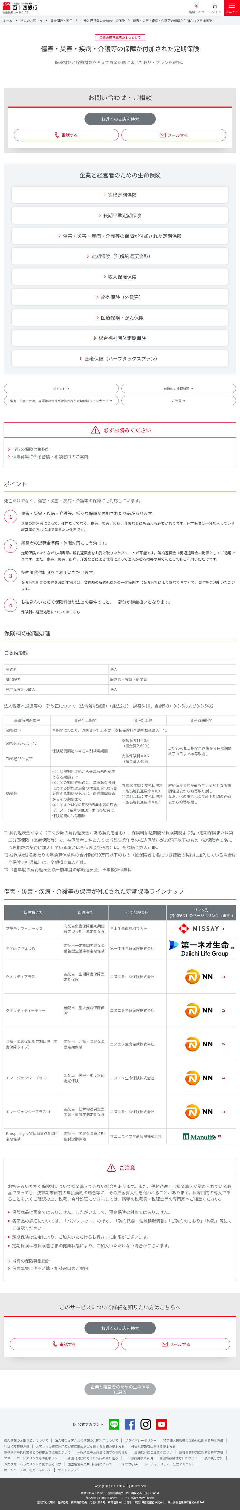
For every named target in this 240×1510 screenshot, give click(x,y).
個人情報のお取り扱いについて (26, 1440)
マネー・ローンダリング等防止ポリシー (32, 1458)
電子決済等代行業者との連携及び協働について (37, 1452)
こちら (74, 611)
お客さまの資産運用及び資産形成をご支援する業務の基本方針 (80, 1446)
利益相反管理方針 (16, 1446)
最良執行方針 (213, 1458)
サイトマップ (67, 1470)
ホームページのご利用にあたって (27, 1470)
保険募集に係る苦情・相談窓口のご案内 (50, 456)
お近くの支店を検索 (120, 119)
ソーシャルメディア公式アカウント (169, 1464)
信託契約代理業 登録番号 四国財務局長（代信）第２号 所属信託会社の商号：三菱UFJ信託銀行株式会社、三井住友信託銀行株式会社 (120, 1502)
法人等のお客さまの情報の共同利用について (86, 1440)
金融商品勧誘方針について (178, 1458)
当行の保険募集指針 (31, 449)
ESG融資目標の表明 (139, 1458)
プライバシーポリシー (141, 1440)
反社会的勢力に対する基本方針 (201, 1452)
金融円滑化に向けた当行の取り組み (92, 1458)
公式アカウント (90, 1424)
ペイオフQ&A (128, 1464)
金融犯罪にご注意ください (153, 1452)
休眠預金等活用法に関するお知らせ (102, 1452)
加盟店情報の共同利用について (90, 1464)
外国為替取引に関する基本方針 (153, 1446)
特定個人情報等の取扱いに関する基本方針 (193, 1440)
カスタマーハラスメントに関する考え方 (32, 1464)
